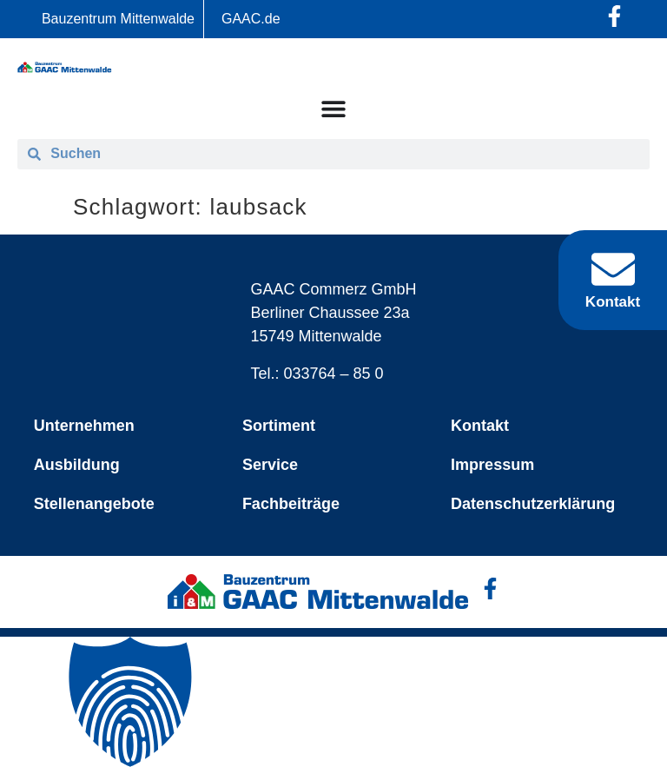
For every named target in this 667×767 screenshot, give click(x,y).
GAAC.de (251, 18)
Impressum (492, 464)
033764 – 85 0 (334, 373)
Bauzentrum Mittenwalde (118, 18)
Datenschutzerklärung (533, 503)
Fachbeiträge (291, 503)
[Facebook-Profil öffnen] (614, 16)
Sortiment (278, 425)
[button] (333, 702)
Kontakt (480, 425)
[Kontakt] (613, 269)
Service (270, 464)
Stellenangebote (94, 503)
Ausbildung (77, 464)
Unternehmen (84, 425)
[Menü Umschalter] (333, 109)
